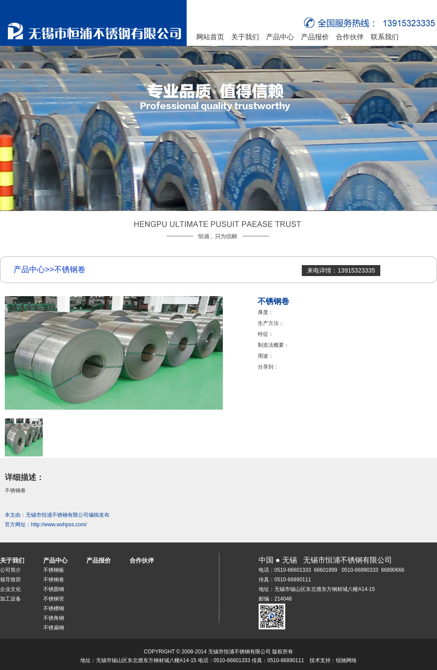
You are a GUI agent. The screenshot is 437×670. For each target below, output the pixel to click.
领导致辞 (10, 580)
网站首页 (210, 37)
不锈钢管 (53, 599)
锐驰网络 (346, 660)
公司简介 (10, 570)
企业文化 (10, 589)
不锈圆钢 (53, 589)
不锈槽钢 (53, 608)
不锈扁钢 (53, 628)
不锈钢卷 (53, 580)
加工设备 (10, 599)
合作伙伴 (350, 37)
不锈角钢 (53, 618)
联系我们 (385, 37)
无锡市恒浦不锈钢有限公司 (57, 515)
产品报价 (315, 37)
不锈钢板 (53, 570)
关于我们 (245, 37)
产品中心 (280, 37)
